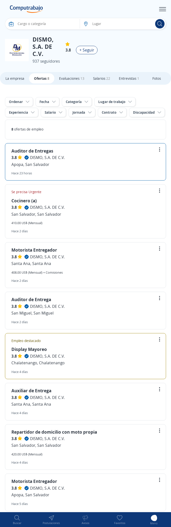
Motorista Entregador (34, 250)
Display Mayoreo (29, 349)
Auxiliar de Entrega (31, 391)
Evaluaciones (71, 78)
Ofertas (41, 78)
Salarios (101, 78)
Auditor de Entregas (32, 151)
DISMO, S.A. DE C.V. (47, 157)
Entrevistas (129, 78)
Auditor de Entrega (31, 299)
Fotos (156, 78)
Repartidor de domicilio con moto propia (54, 432)
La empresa (14, 78)
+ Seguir (86, 50)
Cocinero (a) (24, 201)
